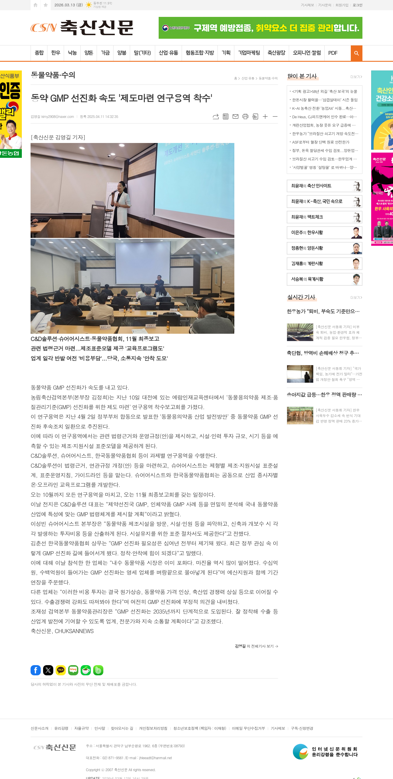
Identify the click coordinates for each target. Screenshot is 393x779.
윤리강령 (61, 728)
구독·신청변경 (302, 728)
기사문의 (324, 4)
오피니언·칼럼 (307, 53)
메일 (235, 116)
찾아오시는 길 (122, 728)
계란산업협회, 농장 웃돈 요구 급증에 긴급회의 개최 (325, 125)
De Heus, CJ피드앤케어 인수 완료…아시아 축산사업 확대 (325, 116)
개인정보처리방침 (153, 728)
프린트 (245, 116)
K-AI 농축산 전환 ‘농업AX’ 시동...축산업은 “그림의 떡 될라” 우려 (325, 108)
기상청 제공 (99, 7)
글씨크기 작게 (275, 116)
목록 (226, 116)
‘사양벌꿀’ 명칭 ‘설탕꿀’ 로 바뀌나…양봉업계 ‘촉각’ (325, 167)
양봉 (121, 53)
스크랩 (255, 116)
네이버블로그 (73, 670)
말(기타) (142, 53)
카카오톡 (61, 670)
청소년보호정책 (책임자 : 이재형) (199, 728)
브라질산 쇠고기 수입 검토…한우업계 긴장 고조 (325, 159)
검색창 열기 (356, 53)
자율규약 (81, 728)
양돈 (88, 53)
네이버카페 (86, 670)
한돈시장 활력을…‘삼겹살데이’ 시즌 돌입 (324, 100)
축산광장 (276, 53)
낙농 (72, 53)
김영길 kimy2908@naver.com (52, 116)
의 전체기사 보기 (254, 646)
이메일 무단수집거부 (248, 728)
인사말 (99, 728)
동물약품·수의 (268, 78)
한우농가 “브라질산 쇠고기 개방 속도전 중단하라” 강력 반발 (325, 133)
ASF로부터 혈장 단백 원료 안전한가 (320, 142)
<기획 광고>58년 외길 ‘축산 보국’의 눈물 (324, 91)
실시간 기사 (301, 297)
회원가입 (341, 4)
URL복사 (216, 116)
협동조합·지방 (199, 53)
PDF (332, 53)
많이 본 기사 (301, 76)
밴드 (98, 670)
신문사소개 (39, 728)
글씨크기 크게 (265, 116)
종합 (39, 53)
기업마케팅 (249, 53)
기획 (226, 53)
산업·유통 (168, 53)
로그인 (357, 4)
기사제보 (307, 4)
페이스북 (36, 670)
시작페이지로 (35, 5)
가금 (105, 53)
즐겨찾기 (46, 5)
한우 (55, 53)
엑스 (48, 670)
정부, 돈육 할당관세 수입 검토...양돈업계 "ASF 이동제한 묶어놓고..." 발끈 (325, 150)
